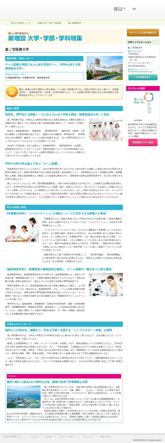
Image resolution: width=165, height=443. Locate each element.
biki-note (48, 437)
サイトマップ (88, 437)
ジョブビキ (34, 437)
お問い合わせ (105, 437)
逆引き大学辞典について (13, 437)
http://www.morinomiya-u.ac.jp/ (142, 72)
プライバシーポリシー (67, 437)
